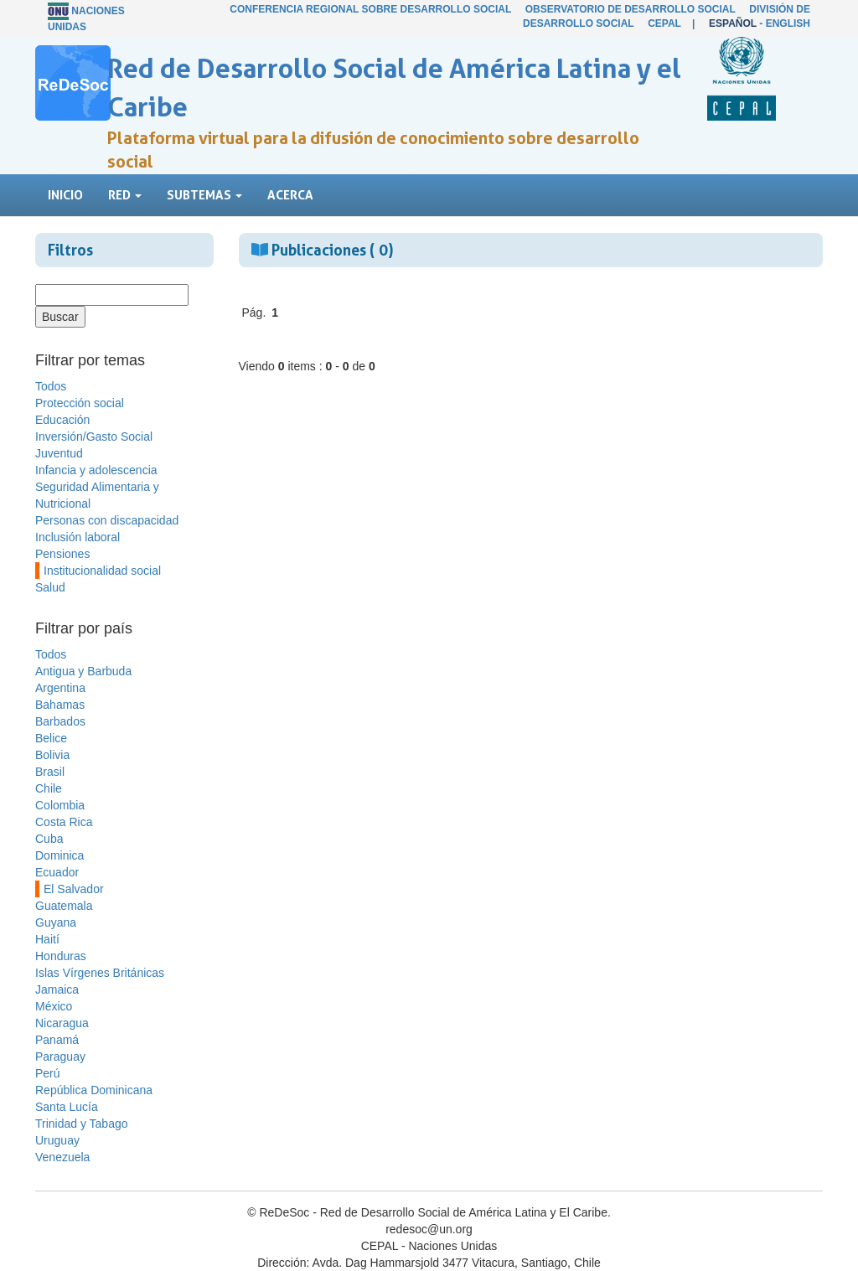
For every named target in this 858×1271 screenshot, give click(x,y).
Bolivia (52, 755)
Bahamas (60, 704)
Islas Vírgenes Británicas (99, 972)
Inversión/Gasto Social (93, 436)
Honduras (60, 956)
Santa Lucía (66, 1106)
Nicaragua (62, 1023)
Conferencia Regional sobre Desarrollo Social (370, 9)
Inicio (65, 195)
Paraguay (60, 1056)
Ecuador (57, 872)
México (53, 1006)
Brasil (50, 771)
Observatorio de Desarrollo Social (630, 9)
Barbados (60, 721)
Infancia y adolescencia (96, 470)
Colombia (60, 805)
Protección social (79, 403)
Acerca (290, 195)
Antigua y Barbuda (83, 671)
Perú (47, 1073)
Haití (47, 939)
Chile (48, 788)
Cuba (49, 838)
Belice (51, 738)
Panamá (57, 1039)
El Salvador (74, 889)
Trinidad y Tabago (81, 1123)
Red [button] (125, 195)
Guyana (55, 922)
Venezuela (62, 1157)
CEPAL (664, 23)
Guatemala (63, 905)
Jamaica (57, 989)
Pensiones (62, 554)
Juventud (59, 453)
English (788, 23)
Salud (50, 587)
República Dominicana (93, 1090)
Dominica (59, 855)
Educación (62, 419)
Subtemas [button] (204, 195)
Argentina (60, 688)
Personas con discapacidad (106, 520)
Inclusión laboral (77, 537)
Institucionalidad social (102, 570)
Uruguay (57, 1140)
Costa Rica (63, 822)
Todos (50, 386)
